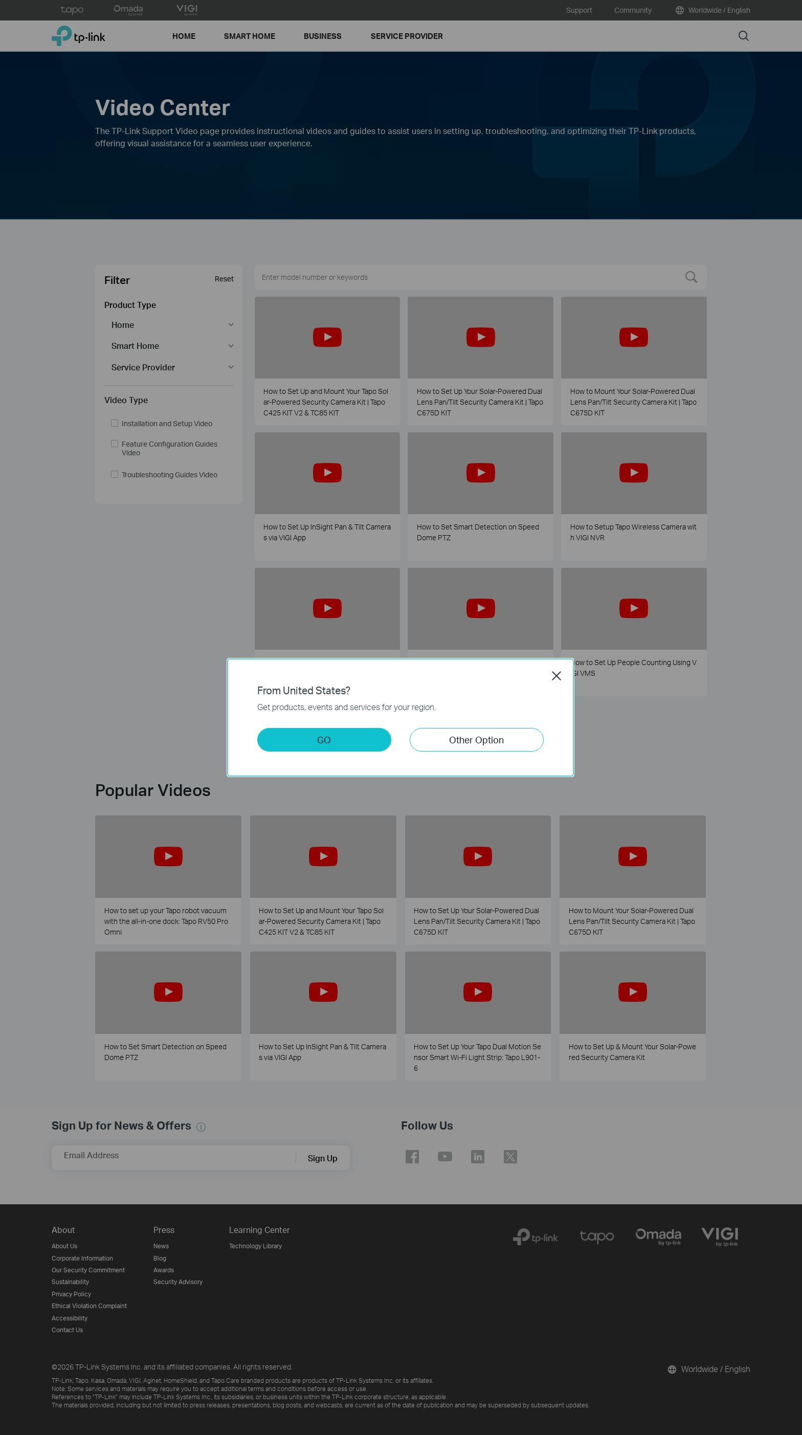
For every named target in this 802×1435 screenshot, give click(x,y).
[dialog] (401, 717)
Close (556, 676)
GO (324, 739)
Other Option (476, 739)
